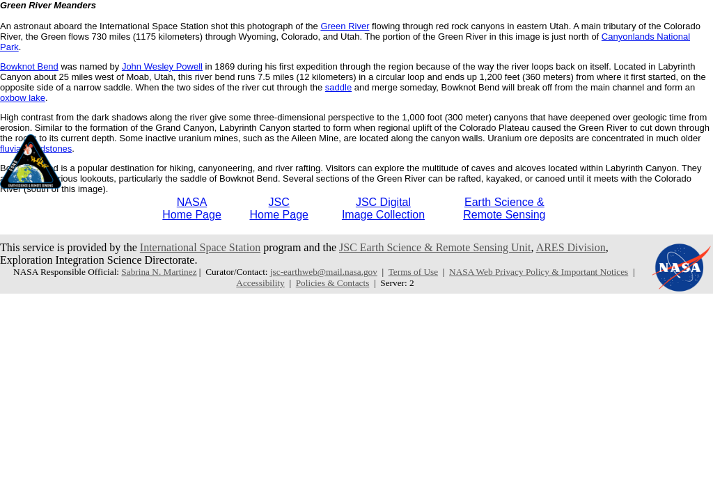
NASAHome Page (191, 208)
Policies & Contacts (333, 283)
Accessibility (260, 283)
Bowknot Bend (29, 66)
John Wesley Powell (162, 66)
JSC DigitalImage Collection (383, 208)
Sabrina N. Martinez (158, 272)
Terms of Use (413, 272)
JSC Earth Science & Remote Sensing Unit (435, 247)
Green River (344, 26)
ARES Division (571, 247)
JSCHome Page (278, 208)
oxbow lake (22, 98)
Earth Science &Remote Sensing (504, 208)
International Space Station (200, 247)
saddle (338, 87)
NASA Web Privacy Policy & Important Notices (538, 272)
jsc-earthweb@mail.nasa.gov (323, 272)
